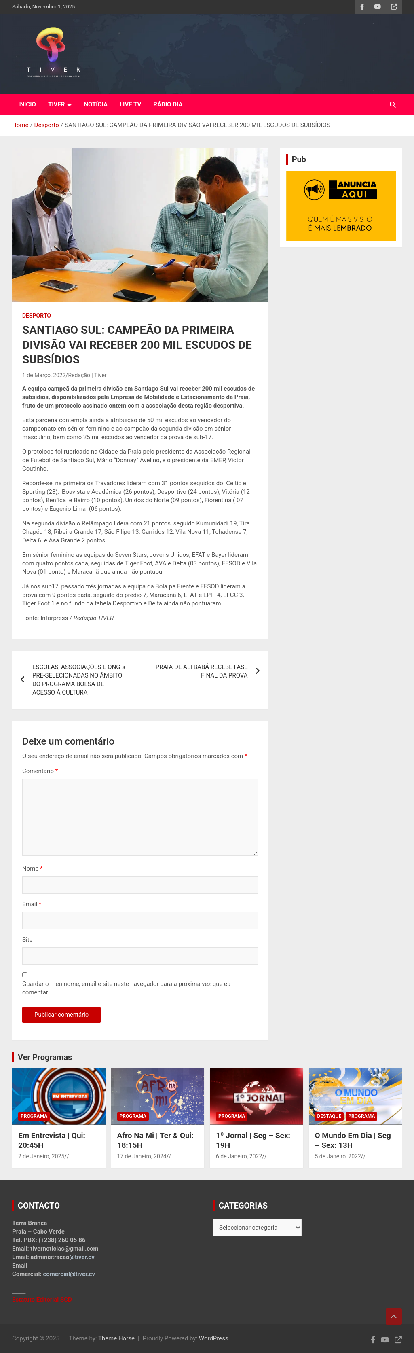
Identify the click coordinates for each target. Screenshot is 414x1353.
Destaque (329, 1116)
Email (31, 904)
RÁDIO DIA (167, 104)
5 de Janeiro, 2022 (338, 1156)
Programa (34, 1116)
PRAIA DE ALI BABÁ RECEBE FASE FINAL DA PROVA (202, 671)
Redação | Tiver (87, 375)
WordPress (213, 1338)
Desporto (36, 315)
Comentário (40, 771)
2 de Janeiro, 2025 (41, 1156)
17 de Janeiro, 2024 (142, 1156)
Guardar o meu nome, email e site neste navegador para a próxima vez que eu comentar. (126, 988)
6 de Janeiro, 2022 (239, 1156)
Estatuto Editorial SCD (42, 1299)
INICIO (27, 104)
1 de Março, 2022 (44, 375)
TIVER (56, 104)
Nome (32, 868)
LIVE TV (130, 104)
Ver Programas (45, 1057)
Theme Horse (116, 1338)
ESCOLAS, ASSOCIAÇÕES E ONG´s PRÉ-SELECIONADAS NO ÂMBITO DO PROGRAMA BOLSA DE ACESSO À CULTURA (78, 679)
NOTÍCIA (96, 104)
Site (27, 939)
